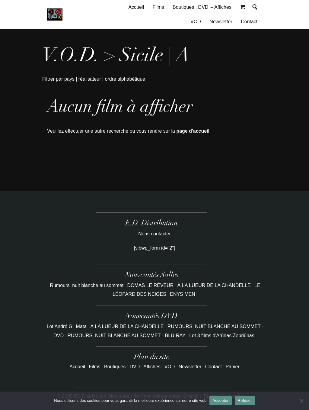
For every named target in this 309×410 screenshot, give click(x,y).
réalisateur (89, 79)
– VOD (193, 21)
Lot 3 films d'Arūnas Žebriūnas (221, 335)
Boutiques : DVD (190, 7)
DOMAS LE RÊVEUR (151, 285)
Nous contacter (154, 233)
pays (69, 79)
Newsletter (220, 21)
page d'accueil (192, 131)
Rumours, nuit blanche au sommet (87, 285)
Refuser (245, 400)
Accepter (220, 400)
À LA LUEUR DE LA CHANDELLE (214, 285)
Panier (232, 366)
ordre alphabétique (125, 79)
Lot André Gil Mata (67, 326)
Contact (249, 21)
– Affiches (221, 7)
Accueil (136, 7)
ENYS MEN (182, 294)
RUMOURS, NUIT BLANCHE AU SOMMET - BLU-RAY (127, 335)
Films (158, 7)
